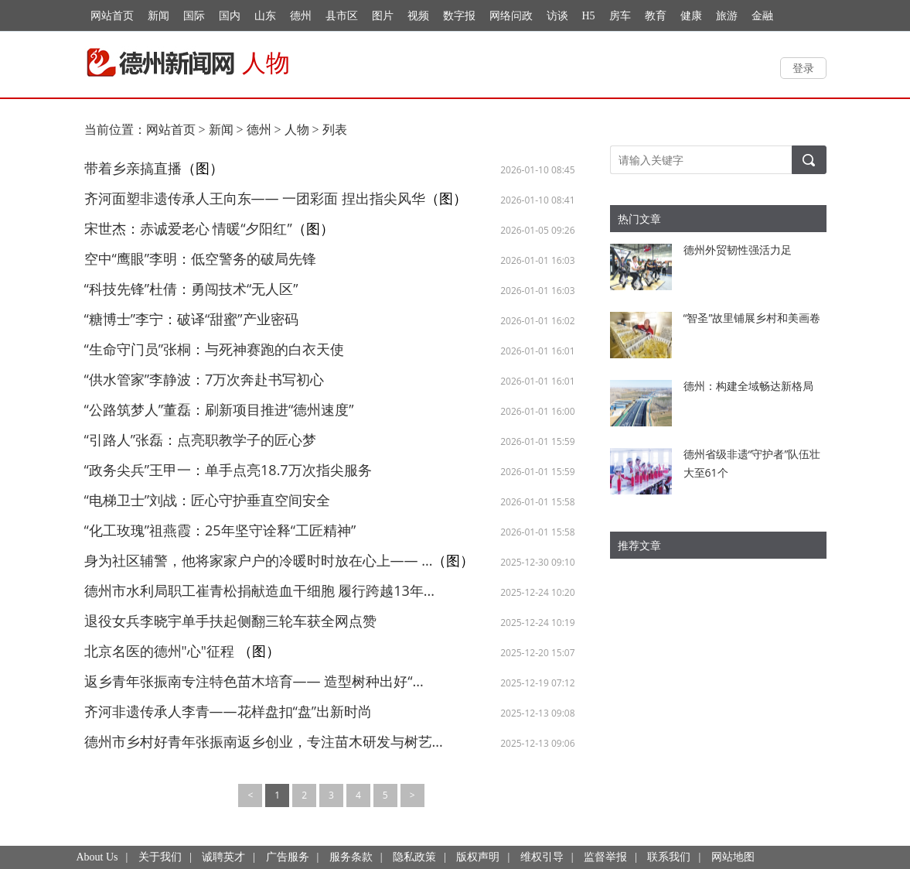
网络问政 (511, 16)
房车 (620, 16)
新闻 (158, 16)
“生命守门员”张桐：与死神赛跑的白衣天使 (214, 349)
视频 (418, 16)
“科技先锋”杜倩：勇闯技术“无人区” (191, 288)
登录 (803, 67)
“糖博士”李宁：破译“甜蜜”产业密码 (191, 319)
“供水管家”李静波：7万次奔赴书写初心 (204, 379)
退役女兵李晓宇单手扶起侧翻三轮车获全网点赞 (230, 620)
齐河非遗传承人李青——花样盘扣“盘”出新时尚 (228, 711)
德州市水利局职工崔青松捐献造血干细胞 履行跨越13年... (259, 590)
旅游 (727, 16)
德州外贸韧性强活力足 (737, 249)
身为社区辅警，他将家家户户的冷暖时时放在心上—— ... (258, 560)
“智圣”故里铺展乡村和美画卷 (752, 317)
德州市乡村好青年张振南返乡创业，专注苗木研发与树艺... (263, 741)
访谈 (557, 16)
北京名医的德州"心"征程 (161, 650)
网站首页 (112, 16)
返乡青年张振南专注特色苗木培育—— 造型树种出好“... (254, 681)
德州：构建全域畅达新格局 (748, 385)
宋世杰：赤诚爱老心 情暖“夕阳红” (188, 228)
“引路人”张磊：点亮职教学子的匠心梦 (200, 439)
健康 (691, 16)
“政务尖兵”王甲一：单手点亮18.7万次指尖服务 (228, 469)
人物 (297, 129)
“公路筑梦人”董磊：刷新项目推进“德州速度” (219, 409)
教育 (655, 16)
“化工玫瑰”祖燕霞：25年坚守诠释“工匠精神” (220, 530)
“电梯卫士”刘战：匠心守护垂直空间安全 (207, 500)
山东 (265, 16)
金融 (762, 16)
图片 (383, 16)
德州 (301, 16)
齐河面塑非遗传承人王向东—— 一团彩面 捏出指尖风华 (254, 198)
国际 (194, 16)
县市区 (341, 16)
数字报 (459, 16)
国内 (229, 16)
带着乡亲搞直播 (133, 168)
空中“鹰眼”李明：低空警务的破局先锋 (200, 258)
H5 (588, 16)
